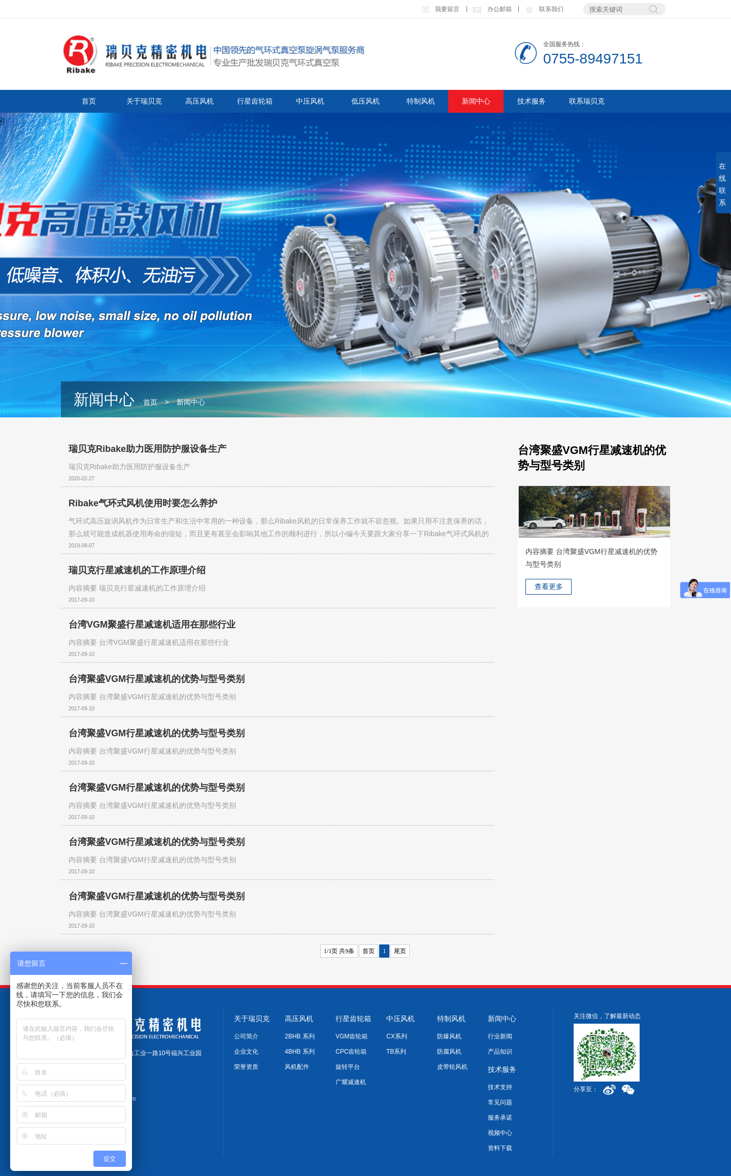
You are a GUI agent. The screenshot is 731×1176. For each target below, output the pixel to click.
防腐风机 (449, 1051)
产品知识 (500, 1051)
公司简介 (246, 1036)
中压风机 (310, 101)
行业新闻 (500, 1036)
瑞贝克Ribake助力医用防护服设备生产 (147, 449)
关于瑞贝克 (144, 101)
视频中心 (500, 1132)
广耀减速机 (351, 1082)
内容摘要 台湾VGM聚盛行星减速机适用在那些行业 (149, 642)
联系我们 (543, 9)
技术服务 (531, 101)
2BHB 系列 (300, 1036)
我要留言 (440, 9)
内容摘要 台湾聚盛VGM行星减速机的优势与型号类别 (152, 697)
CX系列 (396, 1036)
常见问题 (500, 1102)
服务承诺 (500, 1117)
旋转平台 (348, 1066)
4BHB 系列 (300, 1051)
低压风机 (365, 101)
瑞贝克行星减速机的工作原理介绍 (137, 570)
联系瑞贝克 (587, 101)
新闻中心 (476, 101)
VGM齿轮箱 (352, 1036)
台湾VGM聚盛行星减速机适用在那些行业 (152, 624)
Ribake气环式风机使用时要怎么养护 (143, 503)
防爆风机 (449, 1036)
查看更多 (549, 586)
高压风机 (199, 101)
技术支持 (500, 1087)
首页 (89, 101)
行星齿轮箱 (255, 101)
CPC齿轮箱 (351, 1051)
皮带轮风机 (452, 1066)
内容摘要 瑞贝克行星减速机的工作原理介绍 (137, 588)
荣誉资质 (246, 1066)
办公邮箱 (492, 9)
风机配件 (297, 1066)
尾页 (400, 951)
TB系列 (396, 1051)
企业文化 (246, 1051)
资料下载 (500, 1148)
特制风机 (421, 101)
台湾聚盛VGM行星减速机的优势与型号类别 (157, 679)
